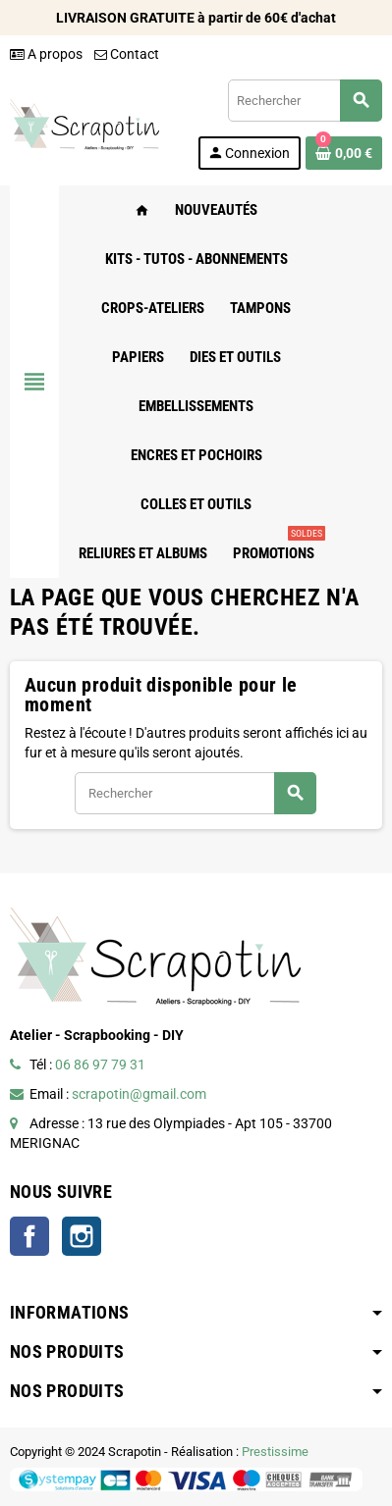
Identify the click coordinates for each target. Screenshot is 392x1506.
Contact (126, 54)
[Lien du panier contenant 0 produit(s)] (344, 153)
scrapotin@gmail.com (139, 1094)
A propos (46, 54)
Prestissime (275, 1451)
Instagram (81, 1236)
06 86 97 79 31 (100, 1064)
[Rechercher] (304, 100)
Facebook (29, 1236)
